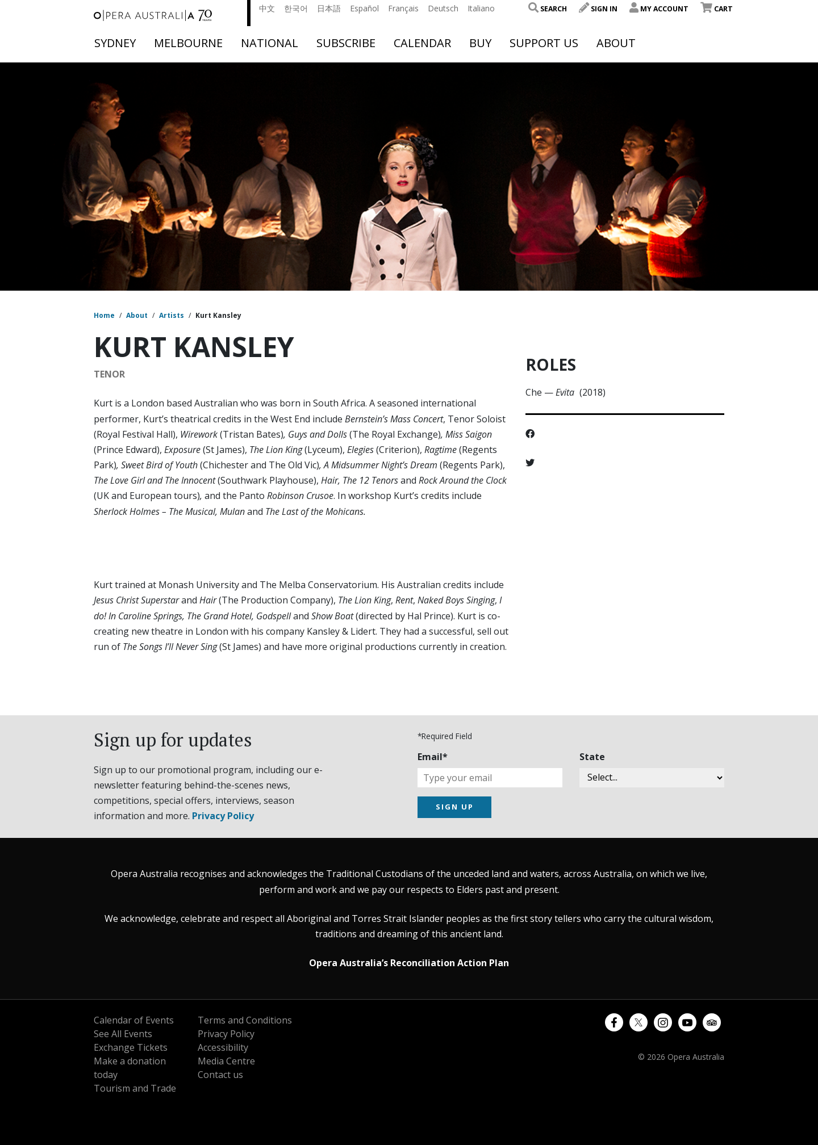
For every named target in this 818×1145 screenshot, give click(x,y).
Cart (716, 9)
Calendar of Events (134, 1020)
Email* (433, 756)
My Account (658, 9)
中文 (267, 8)
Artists (171, 315)
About (616, 43)
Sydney (115, 43)
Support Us (544, 43)
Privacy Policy (223, 816)
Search (547, 9)
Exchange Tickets (131, 1047)
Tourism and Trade (135, 1088)
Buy (480, 43)
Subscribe (345, 43)
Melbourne (188, 43)
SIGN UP (455, 807)
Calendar (422, 43)
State (592, 756)
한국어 (296, 8)
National (269, 43)
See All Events (123, 1033)
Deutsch (443, 8)
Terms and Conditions (245, 1020)
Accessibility (223, 1047)
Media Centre (226, 1061)
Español (364, 8)
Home (104, 315)
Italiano (481, 8)
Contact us (220, 1074)
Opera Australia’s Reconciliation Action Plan (409, 963)
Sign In (598, 9)
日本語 (329, 8)
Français (403, 8)
